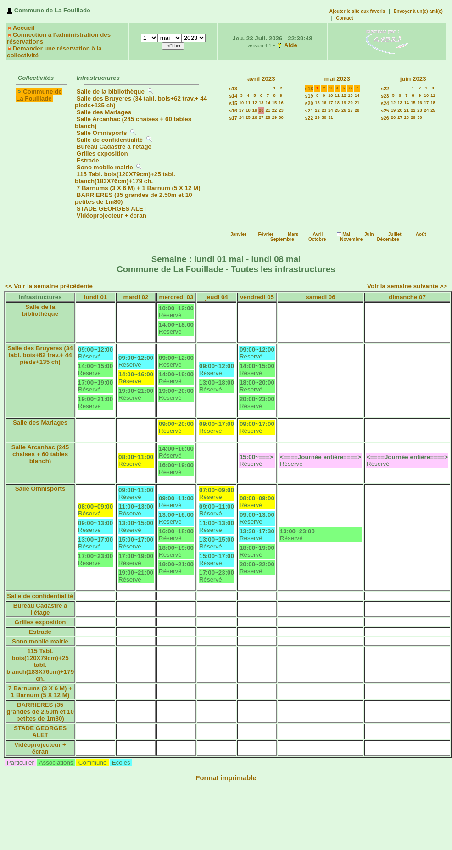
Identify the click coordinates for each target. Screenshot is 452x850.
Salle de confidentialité (110, 139)
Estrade (88, 160)
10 (241, 103)
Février (265, 234)
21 (267, 110)
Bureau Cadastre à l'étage (114, 146)
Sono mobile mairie (105, 167)
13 (261, 103)
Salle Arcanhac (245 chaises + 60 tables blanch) (40, 454)
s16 (233, 110)
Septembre (282, 239)
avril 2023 (261, 78)
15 (274, 103)
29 (274, 117)
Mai (346, 234)
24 (241, 117)
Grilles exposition (102, 153)
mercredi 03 (176, 297)
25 (248, 117)
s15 (233, 103)
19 (254, 110)
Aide (290, 45)
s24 (385, 103)
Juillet (395, 234)
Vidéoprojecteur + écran (111, 215)
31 (330, 117)
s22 (309, 118)
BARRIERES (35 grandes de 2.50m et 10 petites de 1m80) (40, 711)
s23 (385, 96)
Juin (369, 234)
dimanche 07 (407, 297)
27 (261, 117)
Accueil (23, 27)
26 (254, 117)
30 (281, 117)
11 (248, 103)
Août (421, 234)
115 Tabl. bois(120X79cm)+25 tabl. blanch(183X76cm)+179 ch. (125, 178)
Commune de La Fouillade (39, 95)
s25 (385, 110)
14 (267, 103)
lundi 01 (95, 297)
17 (241, 110)
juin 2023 (413, 78)
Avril (317, 234)
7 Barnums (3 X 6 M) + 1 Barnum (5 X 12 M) (139, 188)
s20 (309, 103)
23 (281, 110)
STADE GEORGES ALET (112, 208)
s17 (233, 118)
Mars (293, 234)
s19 (309, 96)
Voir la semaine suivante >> (407, 286)
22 (274, 110)
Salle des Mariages (104, 112)
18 (248, 110)
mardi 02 (136, 297)
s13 (233, 88)
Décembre (388, 239)
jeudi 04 (216, 297)
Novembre (351, 239)
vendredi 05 (257, 297)
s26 (385, 118)
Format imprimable (226, 778)
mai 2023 (337, 78)
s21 (309, 110)
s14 (233, 96)
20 (261, 110)
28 (267, 117)
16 (281, 103)
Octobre (317, 239)
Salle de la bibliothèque (111, 91)
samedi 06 (320, 297)
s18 (309, 88)
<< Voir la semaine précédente (49, 286)
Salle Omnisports (102, 132)
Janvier (238, 234)
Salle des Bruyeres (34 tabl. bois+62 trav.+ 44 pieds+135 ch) (40, 355)
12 (254, 103)
